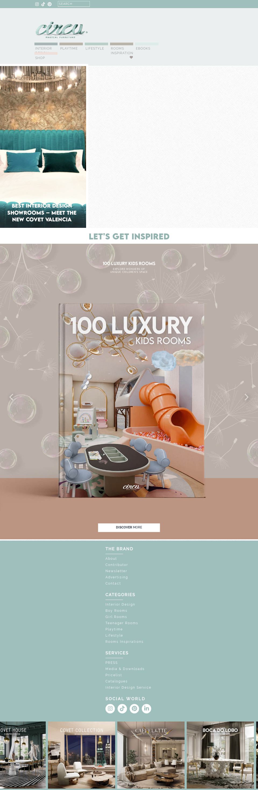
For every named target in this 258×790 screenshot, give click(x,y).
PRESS (111, 663)
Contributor (116, 565)
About (111, 559)
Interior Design (43, 51)
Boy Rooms (116, 611)
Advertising (116, 577)
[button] (11, 397)
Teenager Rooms (121, 623)
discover (129, 527)
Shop (40, 58)
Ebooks (143, 48)
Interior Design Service (128, 687)
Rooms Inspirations (124, 642)
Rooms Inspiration (122, 51)
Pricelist (113, 675)
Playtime (69, 48)
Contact (113, 583)
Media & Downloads (125, 669)
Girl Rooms (116, 617)
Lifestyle (95, 48)
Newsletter (116, 571)
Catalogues (116, 681)
